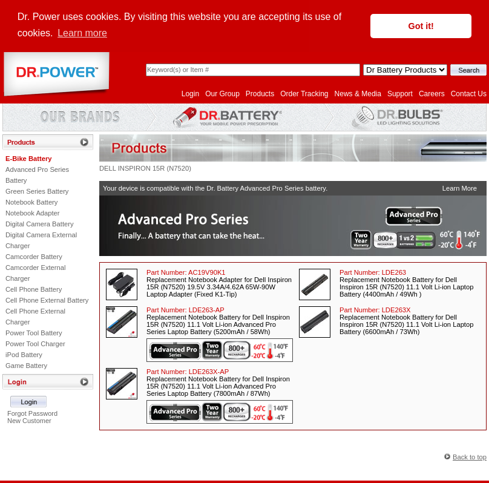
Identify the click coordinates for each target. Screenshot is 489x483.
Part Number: (186, 271)
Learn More (459, 187)
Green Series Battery (36, 190)
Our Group (222, 92)
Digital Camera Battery (39, 222)
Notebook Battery (31, 201)
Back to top (470, 455)
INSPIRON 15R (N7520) (154, 167)
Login (190, 92)
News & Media (358, 92)
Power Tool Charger (35, 342)
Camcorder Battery (33, 255)
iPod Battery (23, 353)
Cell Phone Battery (33, 288)
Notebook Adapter (32, 211)
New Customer (29, 419)
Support (400, 92)
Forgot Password (32, 412)
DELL (107, 167)
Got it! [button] (421, 26)
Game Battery (26, 364)
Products (260, 92)
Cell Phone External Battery (46, 299)
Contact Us (469, 92)
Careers (432, 92)
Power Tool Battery (33, 331)
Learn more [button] (82, 33)
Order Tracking (304, 92)
